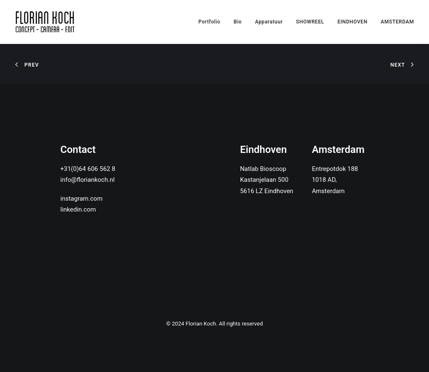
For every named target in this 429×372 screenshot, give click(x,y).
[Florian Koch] (46, 21)
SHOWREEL (310, 22)
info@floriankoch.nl (87, 179)
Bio (238, 22)
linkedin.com (78, 209)
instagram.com (81, 198)
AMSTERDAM (397, 22)
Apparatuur (269, 22)
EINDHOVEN (352, 22)
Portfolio (209, 22)
